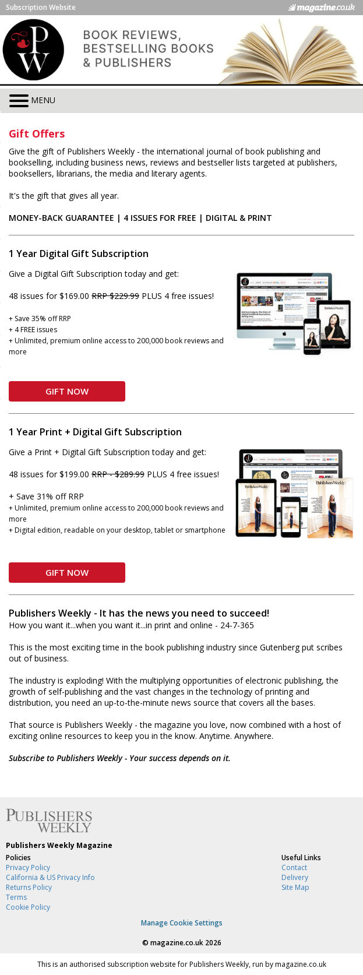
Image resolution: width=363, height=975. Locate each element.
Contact (294, 867)
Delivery (294, 877)
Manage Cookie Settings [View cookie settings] (182, 923)
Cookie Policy (28, 907)
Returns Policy (29, 887)
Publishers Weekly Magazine (59, 845)
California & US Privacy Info (50, 877)
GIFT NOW (67, 391)
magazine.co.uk (176, 943)
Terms (16, 897)
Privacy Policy (28, 867)
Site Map (295, 887)
